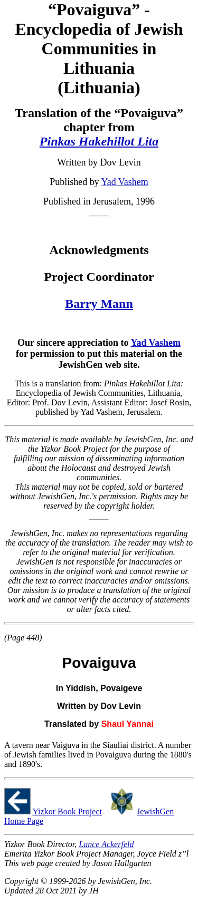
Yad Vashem (124, 182)
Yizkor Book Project (67, 811)
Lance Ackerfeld (106, 844)
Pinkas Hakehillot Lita (99, 141)
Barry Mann (99, 303)
